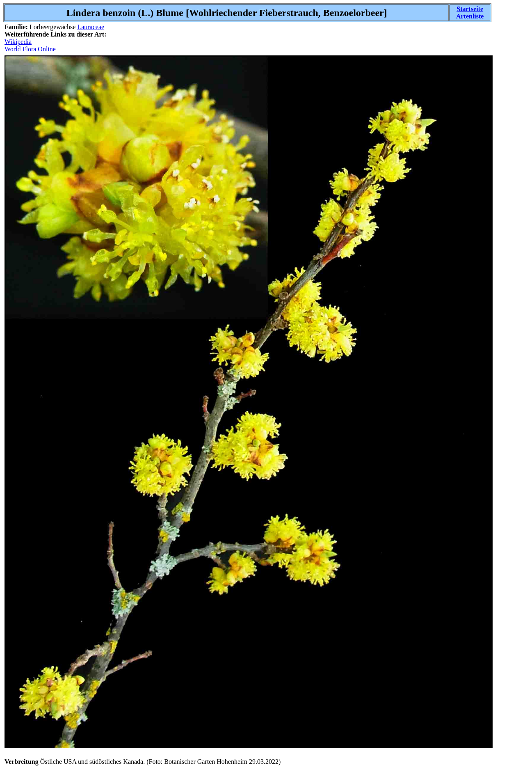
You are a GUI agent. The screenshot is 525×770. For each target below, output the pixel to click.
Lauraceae (90, 26)
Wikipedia (18, 41)
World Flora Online (30, 49)
